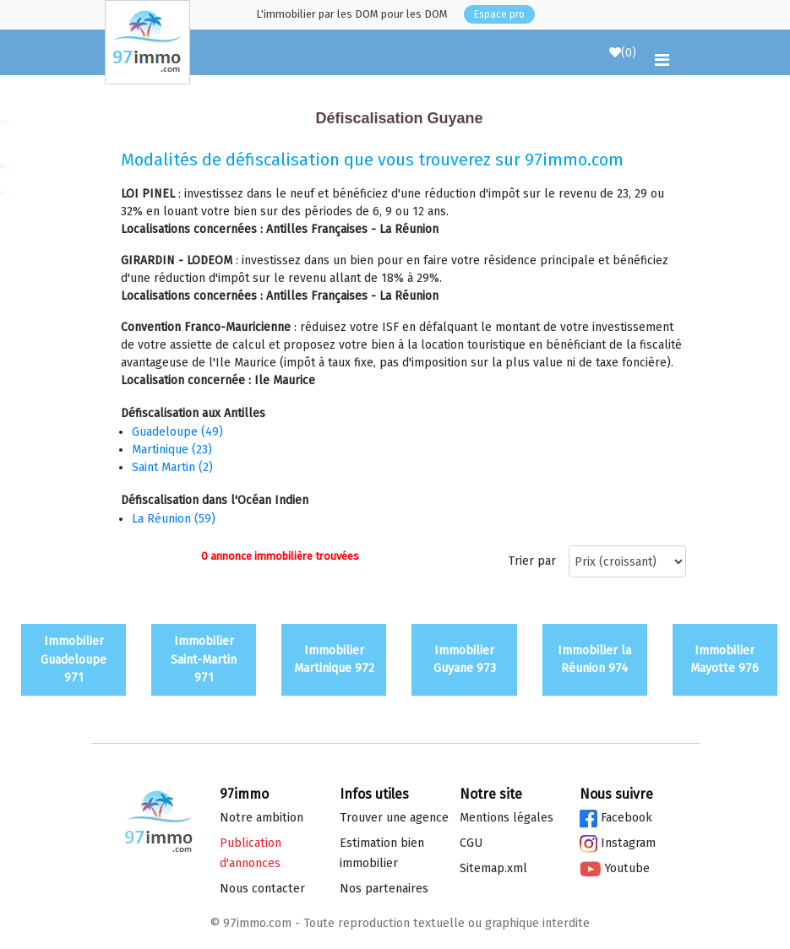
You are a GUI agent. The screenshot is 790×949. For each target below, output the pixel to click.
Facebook (616, 818)
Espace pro (499, 14)
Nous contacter (262, 888)
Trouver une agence (394, 818)
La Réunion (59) (173, 519)
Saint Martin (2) (172, 467)
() (622, 53)
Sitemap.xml (493, 868)
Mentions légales (506, 818)
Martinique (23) (172, 449)
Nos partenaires (384, 888)
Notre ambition (261, 818)
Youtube (615, 868)
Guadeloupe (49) (177, 432)
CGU (471, 843)
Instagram (618, 843)
